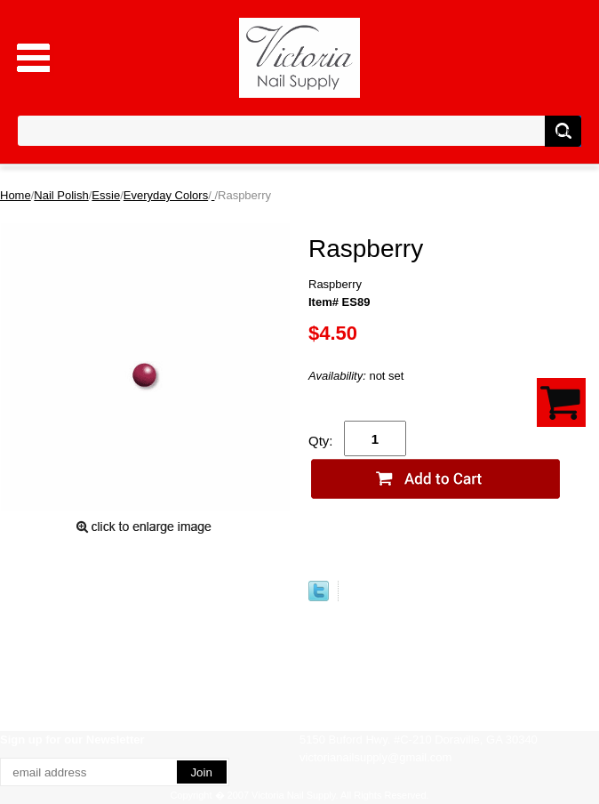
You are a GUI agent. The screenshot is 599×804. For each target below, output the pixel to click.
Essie (106, 195)
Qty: (320, 440)
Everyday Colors (166, 195)
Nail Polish (61, 195)
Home (15, 195)
